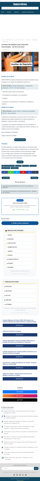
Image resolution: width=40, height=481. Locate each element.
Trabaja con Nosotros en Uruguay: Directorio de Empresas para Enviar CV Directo (20, 443)
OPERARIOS (15, 168)
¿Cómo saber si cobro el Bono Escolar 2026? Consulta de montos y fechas (21, 433)
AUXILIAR (19, 166)
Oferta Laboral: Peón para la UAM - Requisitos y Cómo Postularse (21, 458)
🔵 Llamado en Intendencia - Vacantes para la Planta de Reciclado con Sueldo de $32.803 (21, 417)
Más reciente (6, 178)
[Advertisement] (20, 26)
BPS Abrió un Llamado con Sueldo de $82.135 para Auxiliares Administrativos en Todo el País (19, 438)
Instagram (20, 396)
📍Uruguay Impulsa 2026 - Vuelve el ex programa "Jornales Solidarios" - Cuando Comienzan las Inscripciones (19, 428)
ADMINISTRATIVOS (10, 166)
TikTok (20, 400)
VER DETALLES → (20, 325)
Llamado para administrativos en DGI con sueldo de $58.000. (18, 187)
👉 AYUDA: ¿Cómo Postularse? (20, 223)
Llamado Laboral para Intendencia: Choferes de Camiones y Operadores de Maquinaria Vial (19, 422)
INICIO (3, 12)
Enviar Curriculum (20, 140)
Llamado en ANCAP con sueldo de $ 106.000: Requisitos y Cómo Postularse (21, 448)
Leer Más (20, 162)
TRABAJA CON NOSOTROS (29, 12)
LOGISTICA (33, 166)
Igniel (22, 479)
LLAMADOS (17, 12)
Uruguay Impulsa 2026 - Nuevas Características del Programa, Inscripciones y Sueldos (19, 412)
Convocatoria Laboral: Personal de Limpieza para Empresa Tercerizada (19, 454)
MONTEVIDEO (6, 168)
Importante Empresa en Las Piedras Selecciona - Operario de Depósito (20, 192)
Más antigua (34, 178)
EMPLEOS (10, 12)
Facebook (20, 392)
